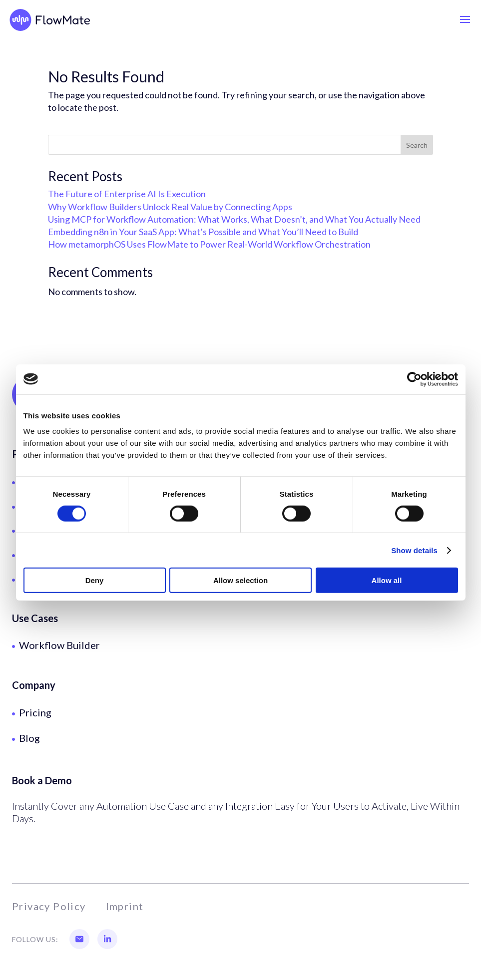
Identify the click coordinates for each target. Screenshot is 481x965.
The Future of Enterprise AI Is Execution (127, 193)
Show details (414, 550)
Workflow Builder (59, 645)
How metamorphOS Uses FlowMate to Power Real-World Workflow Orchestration (209, 244)
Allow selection (240, 580)
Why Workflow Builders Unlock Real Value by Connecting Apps (170, 206)
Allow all (387, 580)
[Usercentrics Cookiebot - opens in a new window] (414, 378)
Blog (29, 738)
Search (417, 145)
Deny (94, 580)
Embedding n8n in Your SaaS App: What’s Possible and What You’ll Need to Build (203, 231)
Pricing (35, 712)
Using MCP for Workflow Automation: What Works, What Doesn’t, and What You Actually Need (234, 219)
